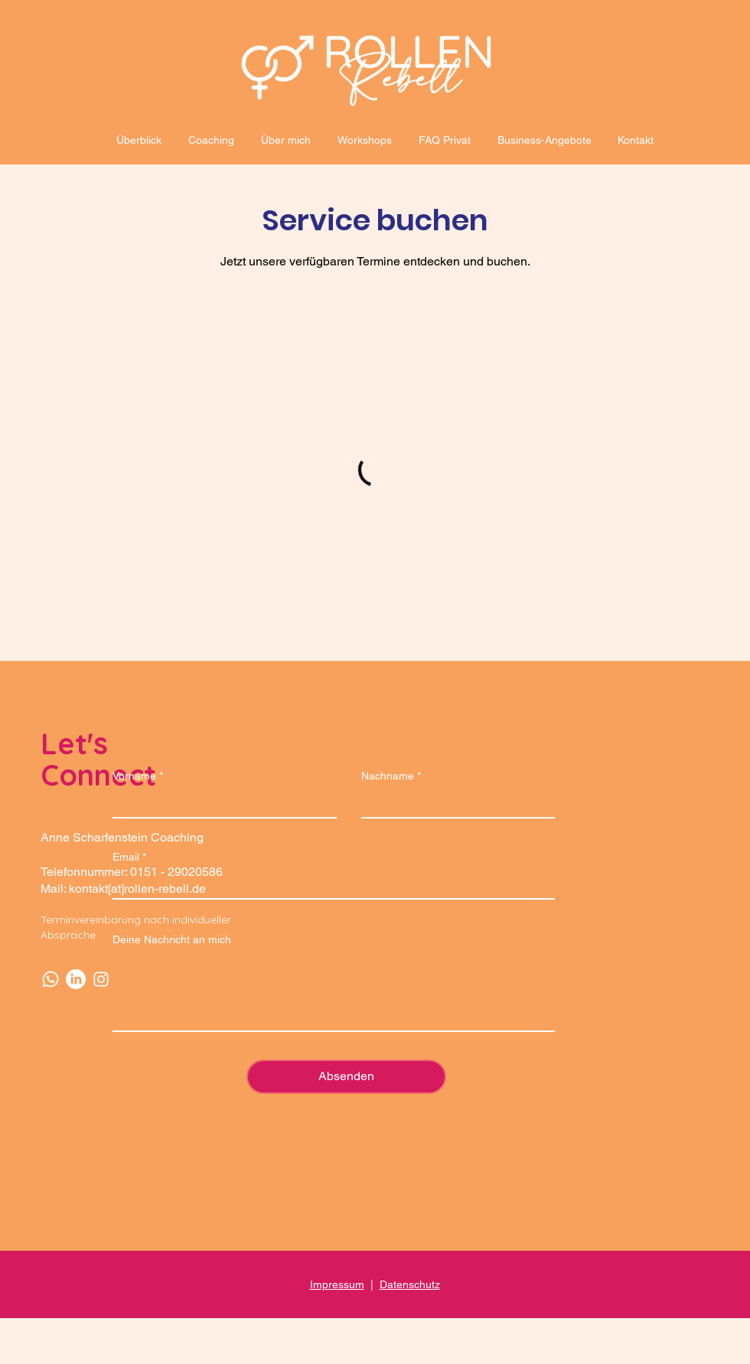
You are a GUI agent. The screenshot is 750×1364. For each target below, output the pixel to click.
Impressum (337, 1284)
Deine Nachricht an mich (171, 939)
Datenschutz (410, 1284)
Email (125, 856)
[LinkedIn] (76, 979)
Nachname (387, 775)
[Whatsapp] (50, 979)
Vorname (134, 775)
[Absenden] (346, 1077)
